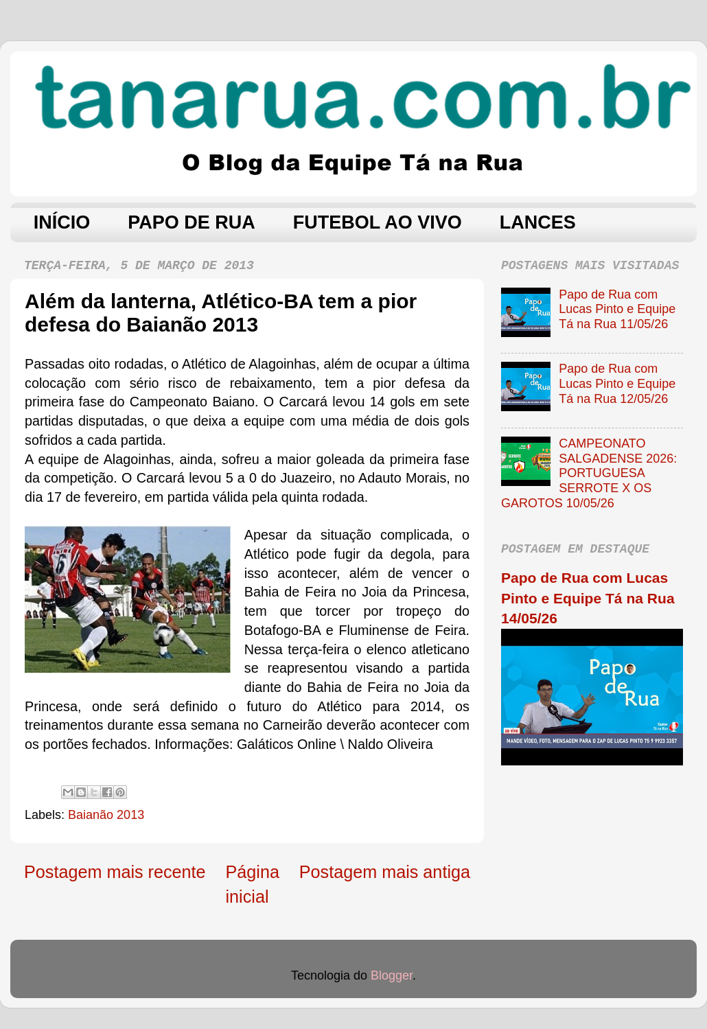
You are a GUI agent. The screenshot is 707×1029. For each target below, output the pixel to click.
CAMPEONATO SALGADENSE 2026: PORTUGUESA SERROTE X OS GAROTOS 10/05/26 (589, 473)
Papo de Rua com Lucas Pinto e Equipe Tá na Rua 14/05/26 (588, 598)
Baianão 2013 (106, 815)
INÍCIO (62, 222)
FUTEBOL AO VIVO (377, 222)
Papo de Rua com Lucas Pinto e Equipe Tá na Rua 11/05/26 (617, 309)
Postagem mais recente (115, 871)
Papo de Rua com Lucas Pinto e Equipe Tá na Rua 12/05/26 (617, 383)
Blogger (392, 975)
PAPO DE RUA (191, 222)
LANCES (538, 222)
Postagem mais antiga (384, 871)
